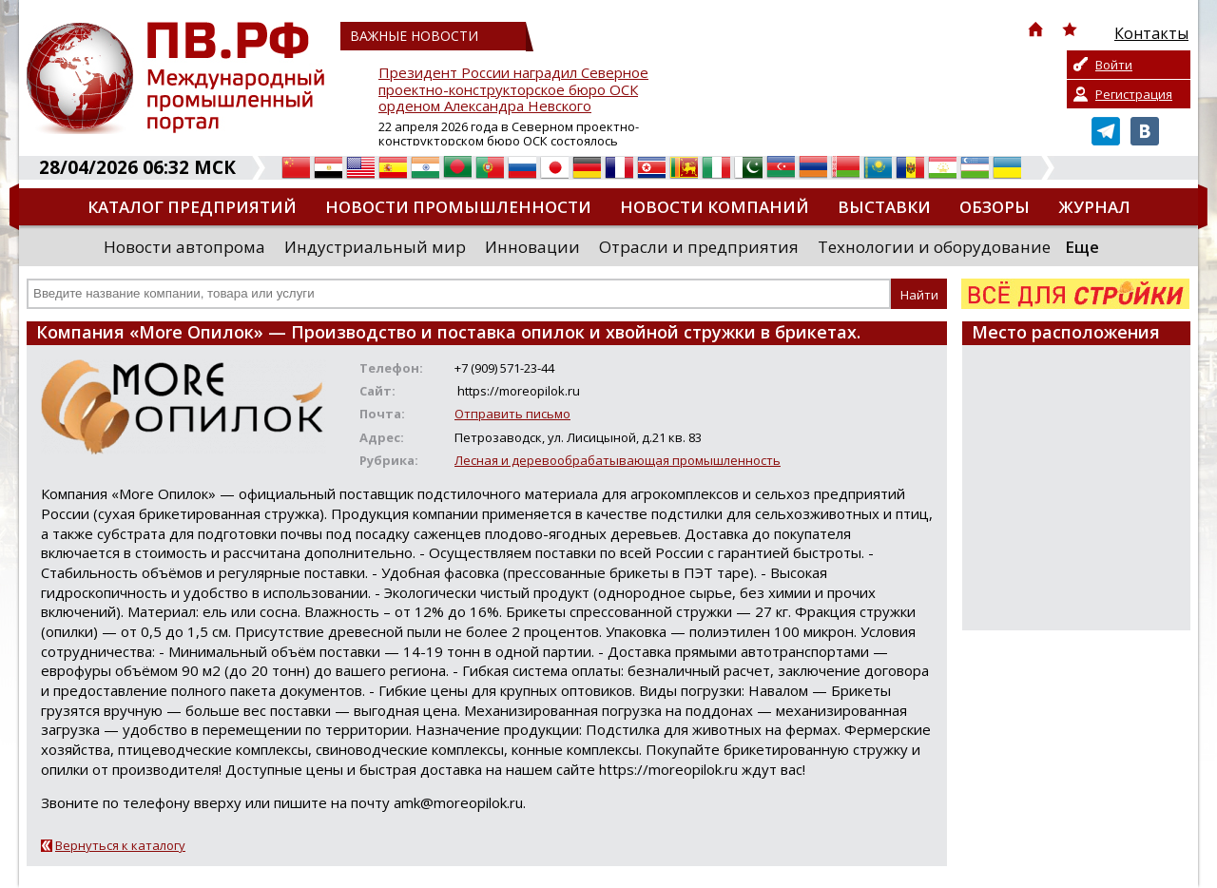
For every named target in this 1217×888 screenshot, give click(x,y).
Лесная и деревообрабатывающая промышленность (617, 460)
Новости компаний (714, 207)
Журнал (1094, 207)
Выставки (884, 207)
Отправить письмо (512, 413)
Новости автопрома (184, 247)
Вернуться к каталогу (120, 845)
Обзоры (994, 207)
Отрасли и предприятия (699, 247)
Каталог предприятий (192, 207)
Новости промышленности (458, 207)
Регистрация (1133, 94)
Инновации (532, 247)
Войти (1113, 64)
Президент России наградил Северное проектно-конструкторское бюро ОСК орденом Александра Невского (513, 90)
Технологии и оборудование (934, 247)
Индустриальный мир (375, 247)
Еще (1082, 247)
